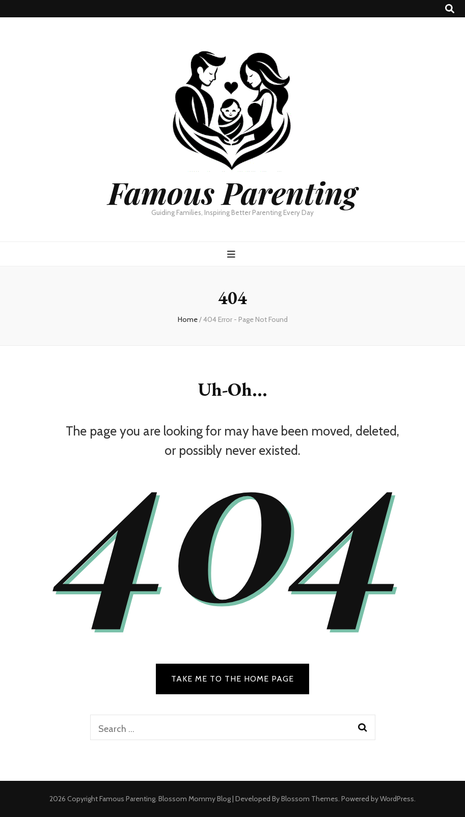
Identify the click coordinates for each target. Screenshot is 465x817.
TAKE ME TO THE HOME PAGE (232, 679)
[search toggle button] (449, 9)
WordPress (397, 798)
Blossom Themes (309, 798)
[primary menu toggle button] (232, 254)
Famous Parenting (232, 192)
